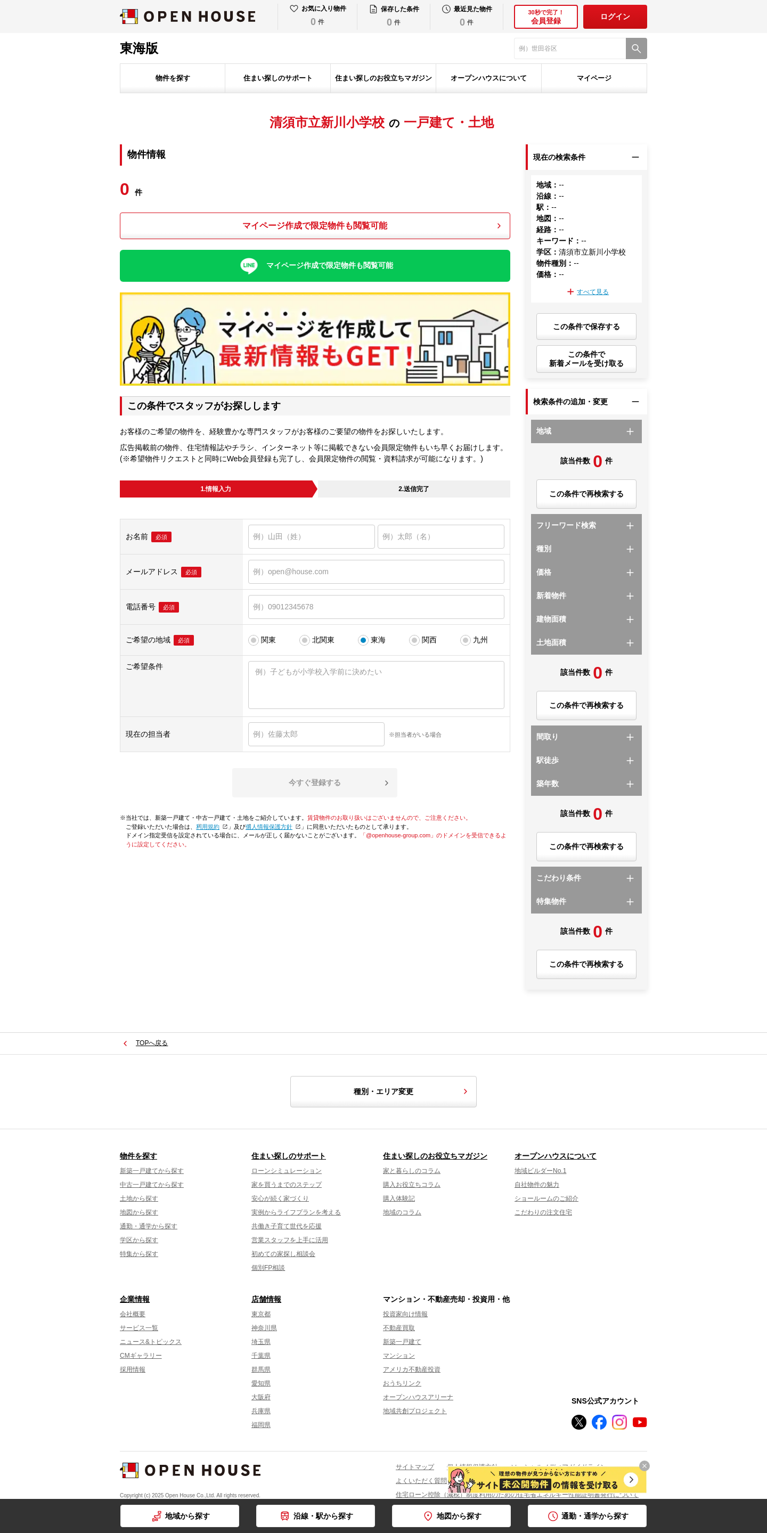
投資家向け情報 (405, 1314)
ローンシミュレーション (286, 1171)
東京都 (261, 1314)
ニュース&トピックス (151, 1342)
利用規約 (210, 826)
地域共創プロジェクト (415, 1411)
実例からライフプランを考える (296, 1212)
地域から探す (187, 1516)
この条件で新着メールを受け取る (586, 359)
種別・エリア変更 (412, 1091)
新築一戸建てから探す (152, 1171)
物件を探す (173, 78)
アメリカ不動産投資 (411, 1369)
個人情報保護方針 (271, 826)
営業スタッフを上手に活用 (289, 1240)
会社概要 (132, 1314)
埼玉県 (261, 1342)
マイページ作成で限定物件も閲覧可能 (314, 225)
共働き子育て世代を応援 (286, 1226)
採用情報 (132, 1369)
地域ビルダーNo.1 (540, 1171)
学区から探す (139, 1240)
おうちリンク (402, 1383)
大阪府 (261, 1397)
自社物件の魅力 (537, 1184)
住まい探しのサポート (278, 78)
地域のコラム (402, 1212)
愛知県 (261, 1383)
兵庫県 (261, 1411)
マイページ (594, 78)
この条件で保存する (586, 326)
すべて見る (593, 292)
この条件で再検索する (586, 494)
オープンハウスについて (489, 78)
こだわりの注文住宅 (543, 1212)
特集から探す (139, 1254)
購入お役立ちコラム (411, 1184)
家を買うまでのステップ (286, 1184)
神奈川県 (264, 1328)
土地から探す (139, 1198)
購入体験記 (399, 1198)
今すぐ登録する (315, 782)
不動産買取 (399, 1328)
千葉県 (261, 1355)
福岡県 (261, 1425)
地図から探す (459, 1516)
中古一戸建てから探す (152, 1184)
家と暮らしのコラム (411, 1171)
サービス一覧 (139, 1328)
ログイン (615, 16)
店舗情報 (266, 1299)
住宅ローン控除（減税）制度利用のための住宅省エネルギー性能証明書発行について (517, 1494)
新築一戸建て (402, 1342)
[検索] (636, 48)
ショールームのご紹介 (546, 1198)
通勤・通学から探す (595, 1516)
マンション (399, 1355)
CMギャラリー (141, 1355)
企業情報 (135, 1299)
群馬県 (261, 1369)
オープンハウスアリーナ (418, 1397)
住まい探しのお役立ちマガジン (383, 78)
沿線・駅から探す (323, 1516)
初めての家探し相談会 (283, 1254)
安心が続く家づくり (280, 1198)
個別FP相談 (268, 1267)
